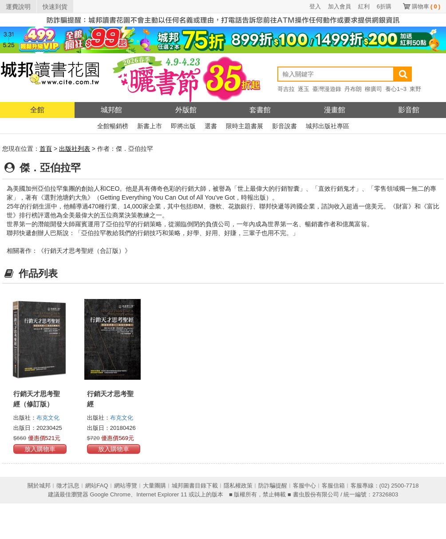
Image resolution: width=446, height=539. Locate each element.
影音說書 (284, 126)
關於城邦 (39, 485)
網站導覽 (125, 485)
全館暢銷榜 (112, 126)
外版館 (186, 110)
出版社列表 (74, 148)
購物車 (426, 6)
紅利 (364, 6)
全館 (37, 110)
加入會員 (339, 6)
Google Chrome (110, 494)
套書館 (260, 110)
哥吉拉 (286, 89)
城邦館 (111, 110)
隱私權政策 (238, 485)
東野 (415, 89)
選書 (211, 126)
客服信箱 (333, 485)
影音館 (408, 110)
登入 (315, 6)
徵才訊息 (67, 485)
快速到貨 (55, 6)
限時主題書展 (244, 126)
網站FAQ (96, 485)
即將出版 (183, 126)
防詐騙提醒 (272, 485)
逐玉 (303, 89)
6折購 (384, 6)
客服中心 (304, 485)
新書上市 (149, 126)
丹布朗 (353, 89)
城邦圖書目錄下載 (195, 485)
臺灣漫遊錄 (326, 89)
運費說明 (18, 6)
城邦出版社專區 (327, 126)
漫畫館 (334, 110)
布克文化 (47, 417)
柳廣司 (373, 89)
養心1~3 (396, 89)
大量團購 (154, 485)
